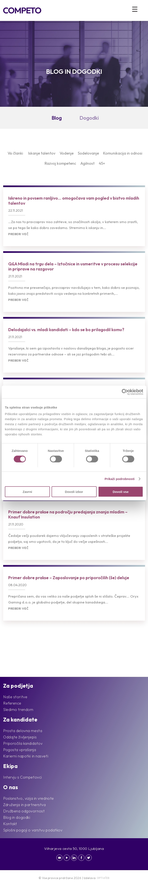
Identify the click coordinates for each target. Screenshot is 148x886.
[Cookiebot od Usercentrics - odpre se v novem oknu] (124, 392)
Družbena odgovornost (24, 811)
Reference (12, 703)
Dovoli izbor (74, 491)
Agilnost (87, 163)
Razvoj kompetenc (60, 163)
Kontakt (10, 823)
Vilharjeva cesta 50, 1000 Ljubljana (74, 848)
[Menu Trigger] (135, 9)
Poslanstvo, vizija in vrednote (28, 798)
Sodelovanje (88, 153)
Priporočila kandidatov (22, 743)
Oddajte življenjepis (20, 737)
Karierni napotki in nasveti (25, 756)
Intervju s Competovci (22, 777)
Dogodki (89, 118)
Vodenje (67, 153)
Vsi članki (15, 153)
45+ (102, 163)
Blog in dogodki (16, 817)
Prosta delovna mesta (22, 730)
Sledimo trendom (18, 709)
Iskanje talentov (41, 153)
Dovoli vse (121, 491)
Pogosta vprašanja (19, 749)
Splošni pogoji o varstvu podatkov (32, 830)
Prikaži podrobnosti (120, 479)
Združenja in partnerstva (24, 804)
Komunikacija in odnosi (122, 153)
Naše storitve (15, 696)
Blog (57, 118)
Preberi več (18, 234)
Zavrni (27, 491)
